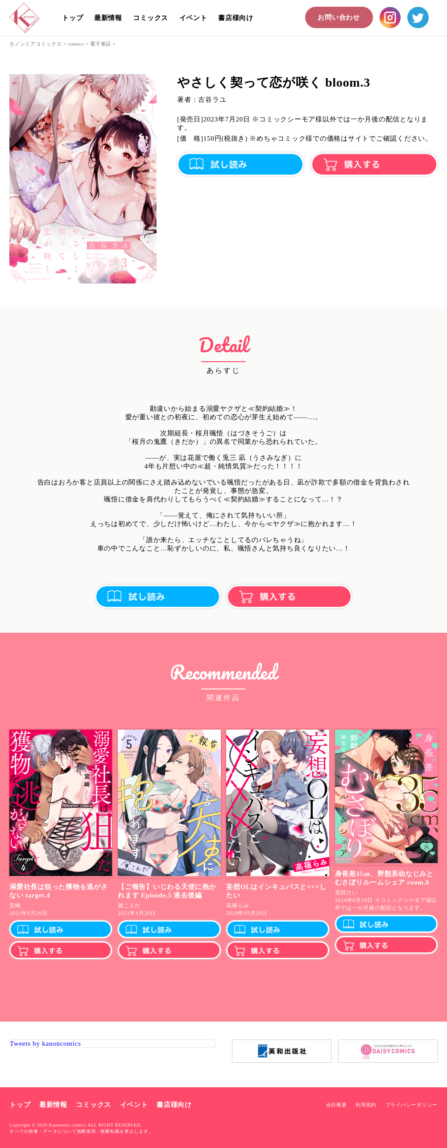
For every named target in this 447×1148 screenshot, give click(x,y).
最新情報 (108, 17)
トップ (72, 17)
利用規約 (366, 1104)
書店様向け (235, 17)
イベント (193, 17)
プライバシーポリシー (411, 1104)
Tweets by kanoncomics (45, 1043)
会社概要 (336, 1104)
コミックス (150, 17)
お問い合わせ (339, 17)
